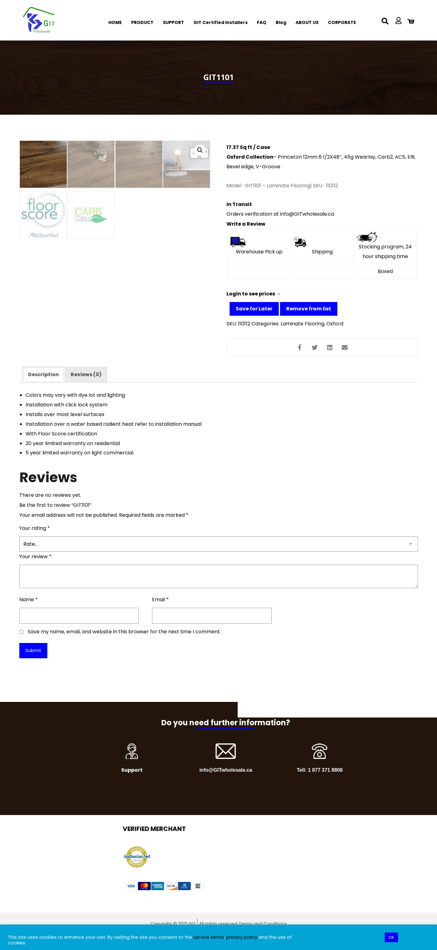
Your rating (34, 543)
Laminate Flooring (302, 327)
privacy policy (241, 937)
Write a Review (245, 226)
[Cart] (411, 21)
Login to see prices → (253, 297)
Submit (33, 665)
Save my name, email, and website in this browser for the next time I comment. (124, 646)
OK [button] (391, 937)
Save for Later (254, 312)
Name (28, 614)
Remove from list (308, 312)
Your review (35, 571)
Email (160, 614)
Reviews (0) (86, 387)
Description (43, 387)
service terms (208, 937)
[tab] (43, 387)
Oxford (334, 327)
